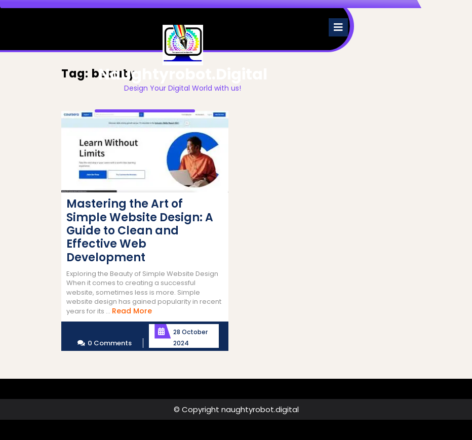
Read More (132, 311)
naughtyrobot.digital (182, 74)
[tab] (338, 27)
